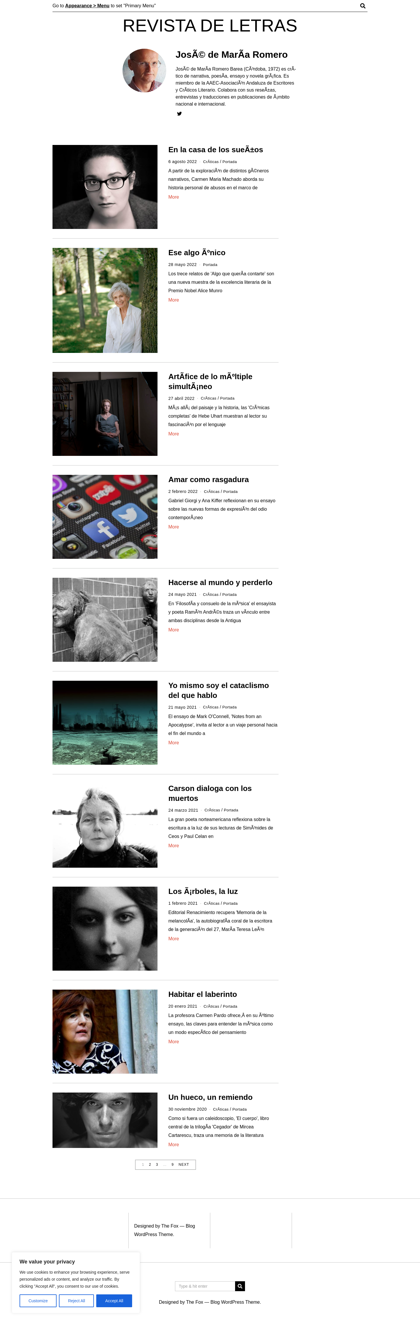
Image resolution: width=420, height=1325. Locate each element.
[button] (240, 1286)
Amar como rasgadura (208, 479)
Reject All (76, 1300)
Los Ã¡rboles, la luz (203, 891)
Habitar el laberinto (202, 994)
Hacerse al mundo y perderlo (220, 582)
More (173, 197)
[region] (76, 1282)
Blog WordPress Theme (235, 1302)
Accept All (114, 1300)
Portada (231, 161)
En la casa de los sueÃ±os (215, 149)
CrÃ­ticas (211, 161)
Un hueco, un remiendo (210, 1097)
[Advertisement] (329, 234)
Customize (38, 1300)
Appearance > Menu (87, 5)
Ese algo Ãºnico (196, 252)
